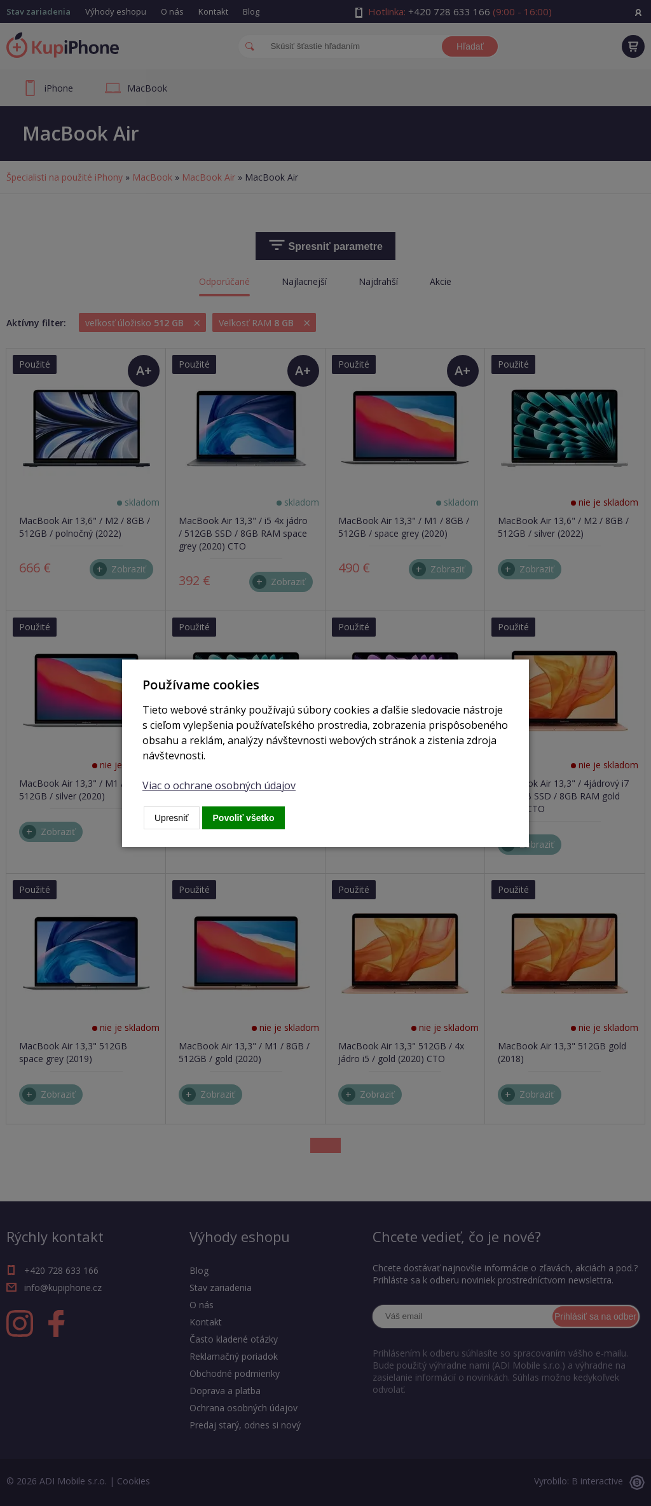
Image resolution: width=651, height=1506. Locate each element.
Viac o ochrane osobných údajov (219, 785)
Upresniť (171, 818)
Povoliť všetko (244, 818)
